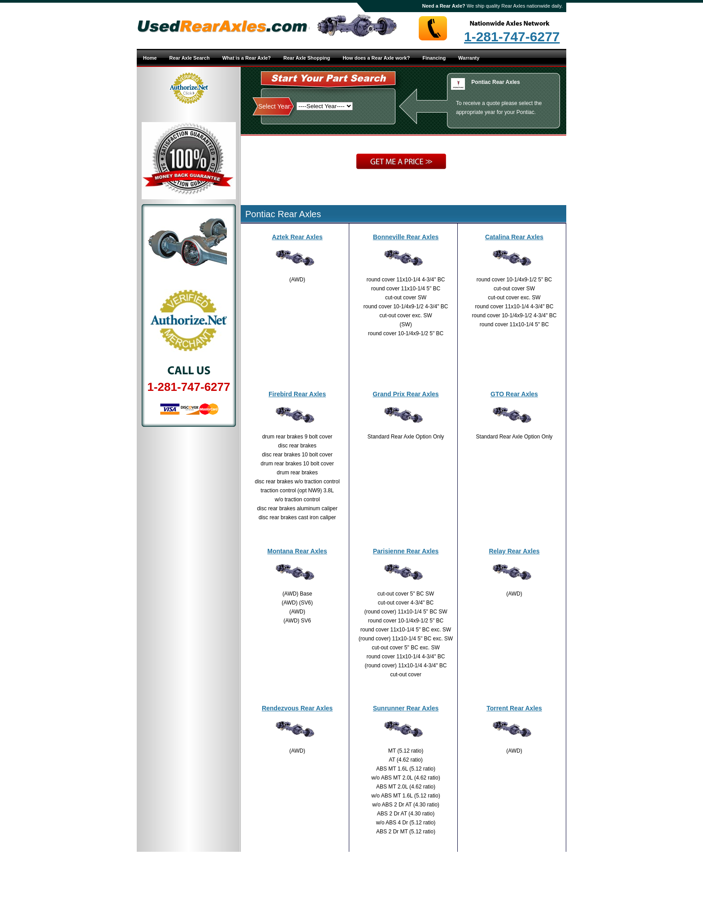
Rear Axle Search (189, 58)
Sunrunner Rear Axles (406, 708)
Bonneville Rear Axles (406, 237)
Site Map (382, 874)
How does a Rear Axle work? (376, 58)
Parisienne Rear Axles (406, 551)
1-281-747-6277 (512, 36)
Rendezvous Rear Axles (297, 708)
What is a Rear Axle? (246, 58)
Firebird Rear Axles (297, 394)
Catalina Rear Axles (514, 237)
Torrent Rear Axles (514, 708)
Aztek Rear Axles (297, 237)
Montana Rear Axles (297, 551)
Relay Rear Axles (514, 551)
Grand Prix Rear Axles (405, 394)
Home (150, 58)
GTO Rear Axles (514, 394)
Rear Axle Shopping (306, 58)
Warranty (468, 58)
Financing (434, 58)
